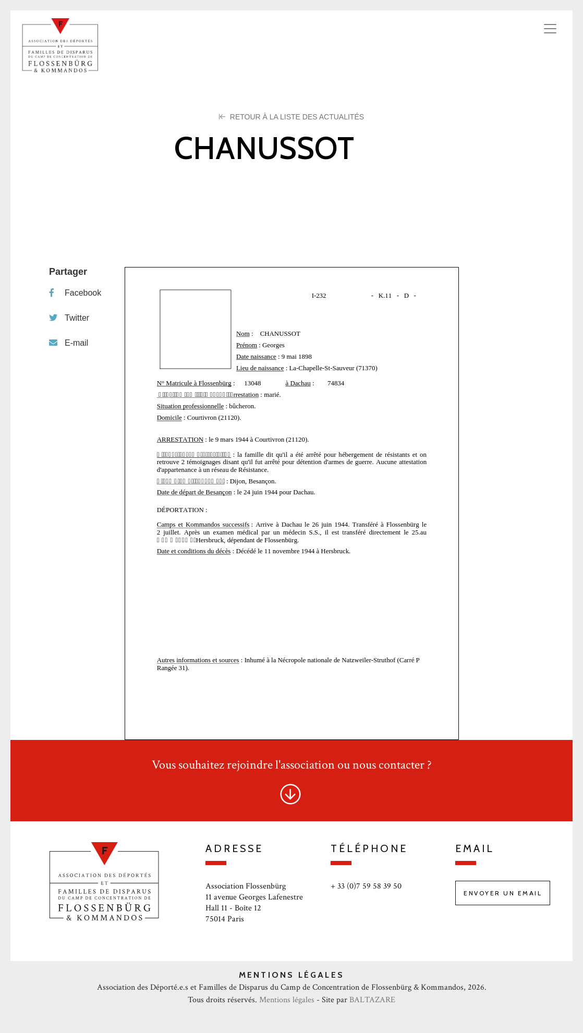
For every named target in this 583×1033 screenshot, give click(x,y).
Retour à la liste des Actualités (291, 117)
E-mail (68, 342)
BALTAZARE (372, 999)
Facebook (75, 292)
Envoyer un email (503, 893)
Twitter (69, 317)
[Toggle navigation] (550, 28)
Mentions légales (286, 999)
